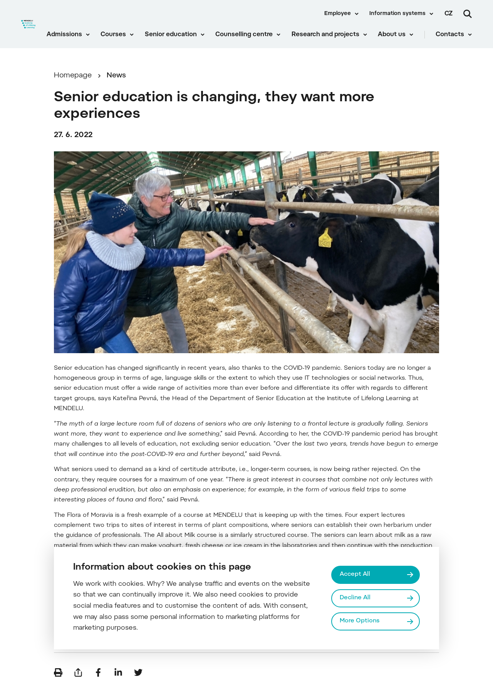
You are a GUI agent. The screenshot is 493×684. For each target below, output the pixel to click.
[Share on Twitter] (138, 672)
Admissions (64, 35)
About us (392, 35)
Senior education (171, 35)
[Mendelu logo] (28, 24)
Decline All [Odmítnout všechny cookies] (355, 598)
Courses (113, 35)
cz (448, 14)
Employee (337, 14)
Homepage (73, 75)
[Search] (467, 14)
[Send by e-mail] (78, 672)
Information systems (397, 14)
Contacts (450, 35)
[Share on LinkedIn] (118, 672)
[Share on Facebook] (98, 672)
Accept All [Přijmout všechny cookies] (355, 574)
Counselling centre (244, 35)
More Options (359, 621)
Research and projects (325, 35)
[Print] (58, 672)
